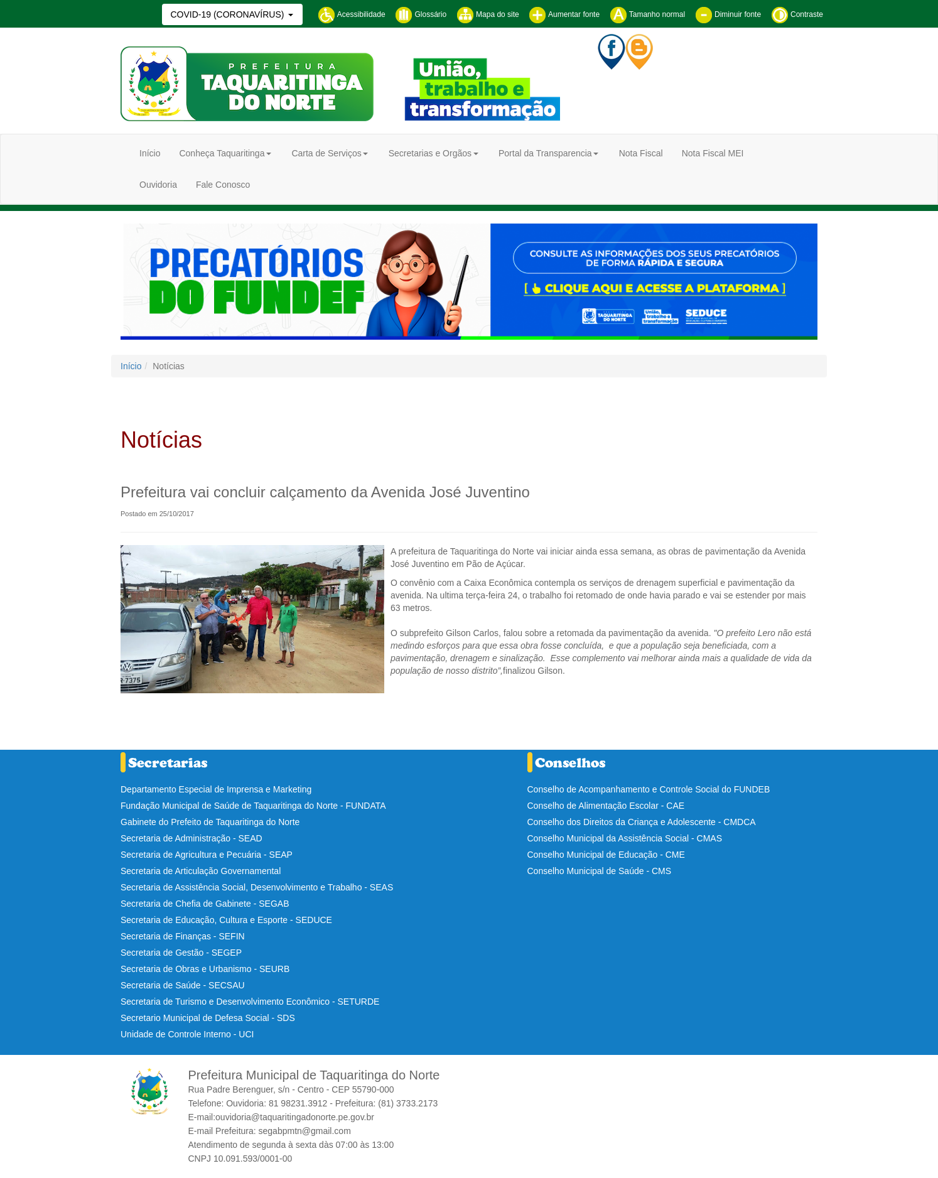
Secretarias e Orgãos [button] (430, 153)
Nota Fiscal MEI (713, 153)
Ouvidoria (158, 185)
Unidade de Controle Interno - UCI (187, 1034)
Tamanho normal (648, 14)
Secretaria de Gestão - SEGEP (181, 953)
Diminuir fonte (728, 14)
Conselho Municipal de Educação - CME (606, 855)
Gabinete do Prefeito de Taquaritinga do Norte (210, 822)
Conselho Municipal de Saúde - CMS (599, 871)
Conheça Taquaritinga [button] (221, 153)
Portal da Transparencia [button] (545, 153)
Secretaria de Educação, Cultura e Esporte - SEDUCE (226, 920)
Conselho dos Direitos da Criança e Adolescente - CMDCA (641, 822)
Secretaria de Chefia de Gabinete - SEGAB (205, 904)
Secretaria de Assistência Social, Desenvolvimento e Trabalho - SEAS (257, 887)
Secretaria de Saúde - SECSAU (183, 985)
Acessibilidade (351, 14)
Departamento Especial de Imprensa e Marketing (216, 789)
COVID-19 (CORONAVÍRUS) (228, 14)
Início (149, 153)
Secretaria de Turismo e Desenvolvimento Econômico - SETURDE (250, 1002)
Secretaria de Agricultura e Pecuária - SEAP (207, 855)
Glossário (420, 14)
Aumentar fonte (564, 14)
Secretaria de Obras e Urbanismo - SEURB (205, 969)
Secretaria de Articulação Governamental (201, 871)
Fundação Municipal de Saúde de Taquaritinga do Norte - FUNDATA (253, 806)
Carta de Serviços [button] (326, 153)
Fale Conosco (223, 185)
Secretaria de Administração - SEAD (191, 838)
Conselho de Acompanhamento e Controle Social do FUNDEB (648, 789)
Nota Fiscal (641, 153)
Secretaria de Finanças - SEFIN (183, 936)
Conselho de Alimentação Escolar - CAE (606, 806)
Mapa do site (487, 14)
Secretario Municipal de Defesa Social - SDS (208, 1018)
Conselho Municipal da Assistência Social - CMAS (624, 838)
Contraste (797, 14)
